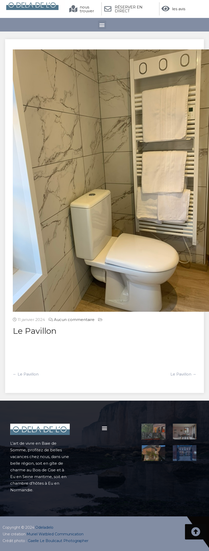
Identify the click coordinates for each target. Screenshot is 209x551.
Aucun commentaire (74, 319)
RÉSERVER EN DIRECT (129, 9)
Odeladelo (44, 527)
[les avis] (165, 8)
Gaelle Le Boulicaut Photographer (58, 540)
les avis (178, 8)
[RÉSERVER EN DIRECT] (107, 9)
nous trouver (87, 9)
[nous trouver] (73, 9)
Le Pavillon (26, 374)
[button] (102, 24)
